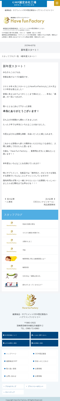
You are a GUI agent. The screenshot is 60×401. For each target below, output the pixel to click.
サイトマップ (10, 392)
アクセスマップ (10, 386)
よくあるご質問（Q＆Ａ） (39, 335)
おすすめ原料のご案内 (9, 343)
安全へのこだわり (41, 361)
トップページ (11, 354)
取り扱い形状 (11, 369)
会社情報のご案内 (37, 343)
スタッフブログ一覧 (10, 56)
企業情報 (38, 369)
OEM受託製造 (40, 354)
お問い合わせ (11, 376)
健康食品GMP (11, 361)
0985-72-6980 (32, 328)
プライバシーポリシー (35, 386)
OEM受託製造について (10, 335)
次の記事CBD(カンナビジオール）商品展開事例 (44, 202)
